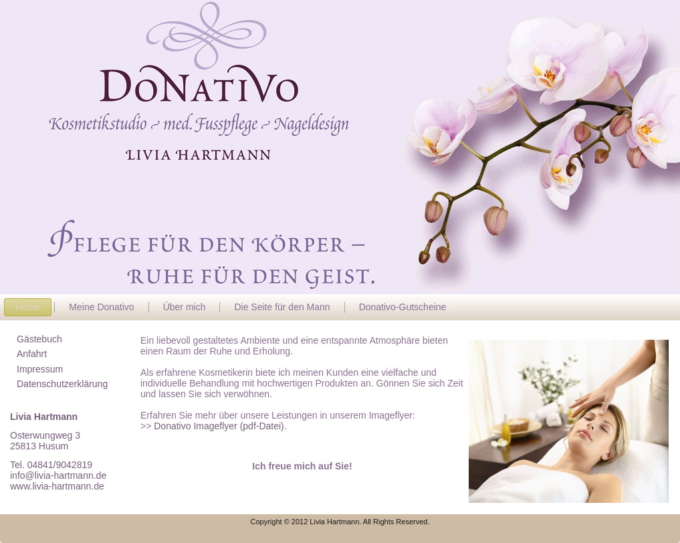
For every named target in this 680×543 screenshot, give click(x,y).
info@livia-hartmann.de (58, 475)
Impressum (40, 369)
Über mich (184, 307)
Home (27, 307)
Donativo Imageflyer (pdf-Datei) (217, 426)
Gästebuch (39, 339)
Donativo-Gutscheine (403, 307)
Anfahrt (32, 353)
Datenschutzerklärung (62, 383)
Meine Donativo (101, 307)
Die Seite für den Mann (282, 307)
